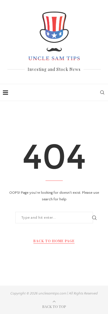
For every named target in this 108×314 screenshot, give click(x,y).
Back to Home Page (54, 241)
